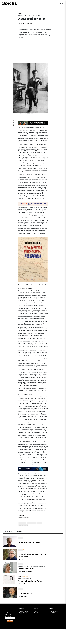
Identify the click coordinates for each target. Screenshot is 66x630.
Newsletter (36, 613)
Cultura (20, 13)
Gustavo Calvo (22, 559)
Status (50, 616)
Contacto (51, 614)
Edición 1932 (26, 517)
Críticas (20, 576)
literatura (40, 523)
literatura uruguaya (23, 525)
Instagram (36, 612)
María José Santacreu (24, 583)
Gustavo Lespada (23, 596)
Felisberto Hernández (31, 523)
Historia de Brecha (52, 612)
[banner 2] (33, 122)
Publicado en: (21, 515)
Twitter (35, 611)
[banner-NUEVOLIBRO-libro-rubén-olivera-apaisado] (33, 203)
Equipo (50, 613)
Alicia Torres (22, 545)
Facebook (35, 610)
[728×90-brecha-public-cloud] (33, 468)
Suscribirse (51, 610)
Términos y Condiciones (53, 611)
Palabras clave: (22, 520)
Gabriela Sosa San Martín (25, 23)
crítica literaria (22, 523)
